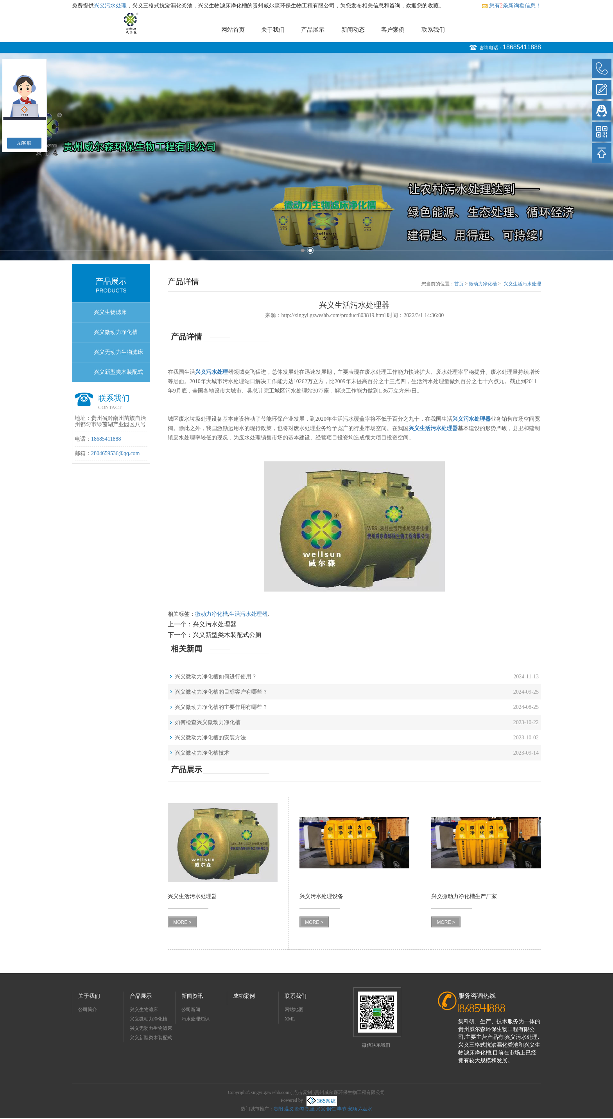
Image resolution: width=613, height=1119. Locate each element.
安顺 (352, 1109)
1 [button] (303, 250)
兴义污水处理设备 (321, 896)
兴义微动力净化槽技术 (202, 753)
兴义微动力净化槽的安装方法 (210, 738)
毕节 (341, 1109)
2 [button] (310, 250)
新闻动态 (353, 30)
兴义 (320, 1109)
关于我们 (273, 30)
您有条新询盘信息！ (511, 6)
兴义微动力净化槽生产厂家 (464, 896)
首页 (459, 284)
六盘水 (365, 1109)
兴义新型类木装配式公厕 (118, 375)
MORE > (182, 922)
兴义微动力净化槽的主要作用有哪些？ (221, 707)
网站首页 (233, 30)
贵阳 (278, 1109)
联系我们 (433, 30)
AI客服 (24, 143)
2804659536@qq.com (115, 453)
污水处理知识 (195, 1019)
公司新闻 (190, 1009)
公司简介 (87, 1009)
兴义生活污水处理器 (522, 284)
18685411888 (522, 47)
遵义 (289, 1109)
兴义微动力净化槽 (116, 332)
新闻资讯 (192, 996)
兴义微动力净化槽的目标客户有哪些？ (221, 692)
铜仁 (331, 1109)
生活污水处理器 (248, 614)
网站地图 (294, 1009)
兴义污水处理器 (215, 624)
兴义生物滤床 (110, 312)
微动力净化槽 (483, 284)
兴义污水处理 (110, 6)
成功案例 (244, 996)
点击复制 (302, 1092)
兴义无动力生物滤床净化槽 (118, 355)
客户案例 (393, 30)
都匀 (299, 1109)
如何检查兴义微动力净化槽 (207, 722)
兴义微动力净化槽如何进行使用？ (216, 677)
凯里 (310, 1109)
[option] (306, 156)
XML (290, 1019)
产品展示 (312, 30)
